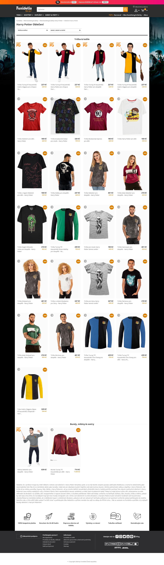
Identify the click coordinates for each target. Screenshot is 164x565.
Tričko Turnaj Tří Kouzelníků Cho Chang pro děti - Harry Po (126, 357)
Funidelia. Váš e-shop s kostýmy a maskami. (24, 9)
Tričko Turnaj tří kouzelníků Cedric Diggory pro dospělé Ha (127, 87)
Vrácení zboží (47, 544)
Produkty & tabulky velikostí (51, 540)
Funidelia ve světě (69, 538)
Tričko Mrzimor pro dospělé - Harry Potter (58, 356)
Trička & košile (23, 30)
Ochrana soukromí (69, 542)
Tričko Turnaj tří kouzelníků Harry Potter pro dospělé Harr (93, 87)
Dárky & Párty (51, 15)
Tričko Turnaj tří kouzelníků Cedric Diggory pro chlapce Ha (27, 87)
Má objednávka (47, 538)
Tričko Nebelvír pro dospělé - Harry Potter (91, 194)
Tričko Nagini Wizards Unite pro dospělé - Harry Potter (26, 249)
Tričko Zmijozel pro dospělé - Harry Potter (25, 302)
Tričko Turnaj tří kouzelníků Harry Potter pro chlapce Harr (60, 87)
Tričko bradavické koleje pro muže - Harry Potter (59, 140)
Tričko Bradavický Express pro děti (93, 140)
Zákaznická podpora (28, 536)
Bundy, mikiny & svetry (58, 30)
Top (110, 15)
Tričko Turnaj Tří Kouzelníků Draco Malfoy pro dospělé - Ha (59, 249)
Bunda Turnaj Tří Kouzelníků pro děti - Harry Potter (60, 472)
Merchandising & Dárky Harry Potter (51, 21)
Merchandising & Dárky (31, 21)
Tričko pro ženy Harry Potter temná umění (91, 302)
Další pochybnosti (48, 546)
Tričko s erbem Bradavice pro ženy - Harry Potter (59, 302)
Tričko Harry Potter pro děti (126, 139)
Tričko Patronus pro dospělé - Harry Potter (125, 302)
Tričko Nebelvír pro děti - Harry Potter (26, 140)
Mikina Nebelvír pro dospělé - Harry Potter (25, 471)
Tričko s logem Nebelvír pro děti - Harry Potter (25, 194)
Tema (18, 15)
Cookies (66, 544)
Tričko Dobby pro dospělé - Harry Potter (60, 194)
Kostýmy (27, 15)
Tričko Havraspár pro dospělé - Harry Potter (125, 248)
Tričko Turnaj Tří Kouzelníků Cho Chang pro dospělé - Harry (93, 357)
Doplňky (38, 15)
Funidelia (19, 21)
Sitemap (66, 546)
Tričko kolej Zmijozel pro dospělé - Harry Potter (25, 356)
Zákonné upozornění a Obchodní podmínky (77, 540)
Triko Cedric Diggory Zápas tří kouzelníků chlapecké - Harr (26, 411)
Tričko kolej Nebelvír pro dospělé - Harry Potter (126, 194)
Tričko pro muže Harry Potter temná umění (92, 248)
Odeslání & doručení (49, 542)
